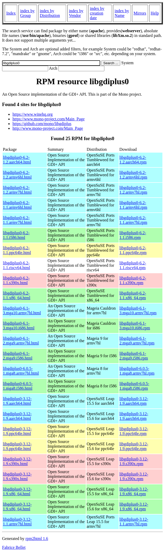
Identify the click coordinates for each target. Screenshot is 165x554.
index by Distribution (50, 13)
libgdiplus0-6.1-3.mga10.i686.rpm (134, 325)
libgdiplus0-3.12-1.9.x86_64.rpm (133, 491)
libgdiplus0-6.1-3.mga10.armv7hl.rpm (138, 310)
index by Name (122, 13)
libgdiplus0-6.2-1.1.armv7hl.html (17, 220)
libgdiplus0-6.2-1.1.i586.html (16, 235)
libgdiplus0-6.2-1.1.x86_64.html (16, 295)
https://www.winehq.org (32, 114)
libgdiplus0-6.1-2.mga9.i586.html (17, 355)
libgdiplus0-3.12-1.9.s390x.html (17, 461)
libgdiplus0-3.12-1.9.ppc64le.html (17, 431)
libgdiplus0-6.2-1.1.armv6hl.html (17, 205)
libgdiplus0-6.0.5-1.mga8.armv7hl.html (21, 370)
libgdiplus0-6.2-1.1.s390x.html (16, 280)
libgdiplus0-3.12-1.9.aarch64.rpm (133, 401)
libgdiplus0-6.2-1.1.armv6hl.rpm (133, 205)
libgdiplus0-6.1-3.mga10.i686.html (18, 325)
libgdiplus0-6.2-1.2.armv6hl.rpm (133, 174)
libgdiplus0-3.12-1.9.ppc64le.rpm (133, 431)
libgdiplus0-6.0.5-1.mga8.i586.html (18, 385)
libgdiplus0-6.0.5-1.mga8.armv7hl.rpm (137, 370)
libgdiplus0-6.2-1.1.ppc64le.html (17, 250)
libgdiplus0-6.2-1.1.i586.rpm (132, 235)
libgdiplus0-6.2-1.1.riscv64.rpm (132, 265)
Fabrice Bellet (14, 547)
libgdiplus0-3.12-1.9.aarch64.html (17, 401)
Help (155, 13)
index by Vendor (76, 13)
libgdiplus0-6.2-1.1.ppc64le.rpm (133, 250)
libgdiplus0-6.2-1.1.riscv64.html (16, 265)
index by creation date (97, 13)
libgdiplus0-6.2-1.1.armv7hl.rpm (133, 220)
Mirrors (140, 13)
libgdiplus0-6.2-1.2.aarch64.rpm (133, 159)
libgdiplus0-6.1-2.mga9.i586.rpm (133, 355)
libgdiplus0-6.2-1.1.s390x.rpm (132, 280)
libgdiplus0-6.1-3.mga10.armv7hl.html (22, 310)
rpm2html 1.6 (37, 538)
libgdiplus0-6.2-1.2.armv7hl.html (17, 189)
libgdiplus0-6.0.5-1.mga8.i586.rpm (134, 385)
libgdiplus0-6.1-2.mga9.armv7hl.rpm (137, 340)
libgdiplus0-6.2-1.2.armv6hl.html (17, 174)
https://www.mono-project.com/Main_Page (48, 119)
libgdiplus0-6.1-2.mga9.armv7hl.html (21, 340)
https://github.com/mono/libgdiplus (41, 123)
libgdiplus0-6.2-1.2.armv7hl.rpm (133, 189)
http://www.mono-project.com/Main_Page (47, 128)
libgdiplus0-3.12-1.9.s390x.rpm (133, 461)
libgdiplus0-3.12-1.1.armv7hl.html (17, 521)
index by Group (27, 13)
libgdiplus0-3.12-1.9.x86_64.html (17, 491)
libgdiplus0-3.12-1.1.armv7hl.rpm (133, 521)
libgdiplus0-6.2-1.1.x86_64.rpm (132, 295)
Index (11, 13)
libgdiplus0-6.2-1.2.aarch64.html (17, 159)
